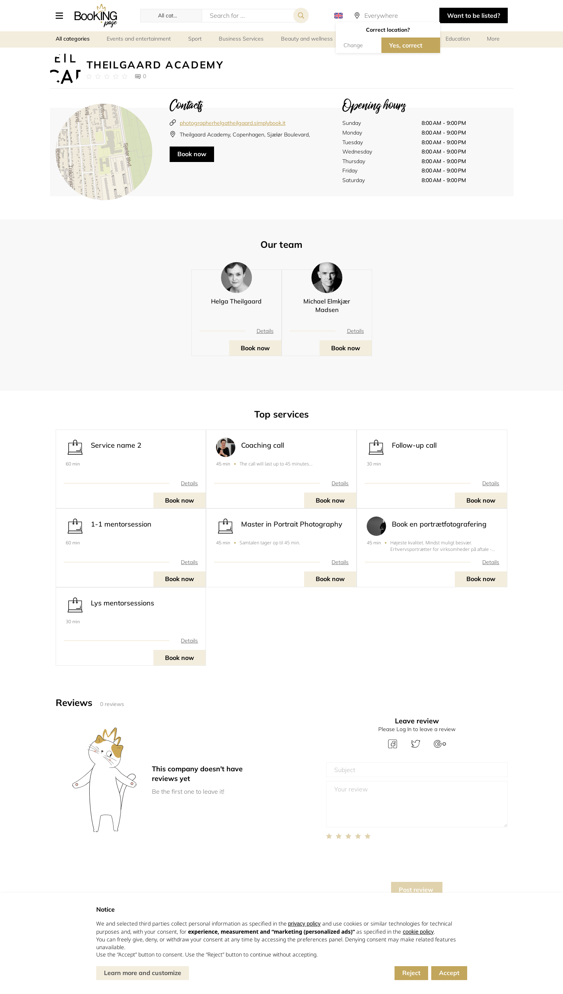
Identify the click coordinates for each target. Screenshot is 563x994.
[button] (62, 15)
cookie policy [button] (418, 932)
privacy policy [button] (304, 924)
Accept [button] (449, 973)
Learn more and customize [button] (142, 973)
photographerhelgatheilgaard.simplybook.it (233, 122)
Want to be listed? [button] (473, 15)
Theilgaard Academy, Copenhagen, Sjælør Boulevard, (245, 134)
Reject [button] (411, 973)
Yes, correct (405, 45)
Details (265, 330)
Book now (191, 154)
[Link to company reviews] (107, 76)
